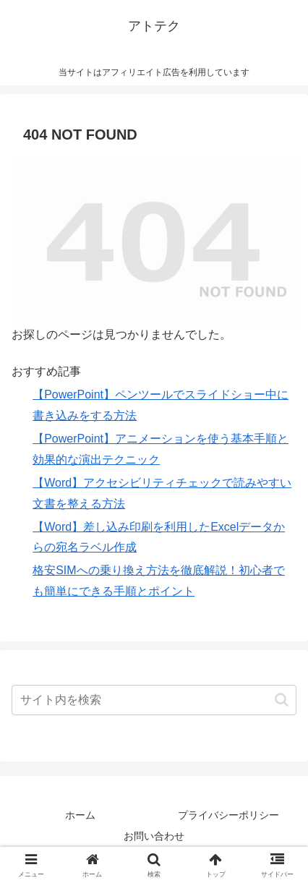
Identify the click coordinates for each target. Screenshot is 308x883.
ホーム (80, 815)
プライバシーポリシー (228, 815)
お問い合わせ (154, 836)
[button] (281, 699)
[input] (154, 700)
